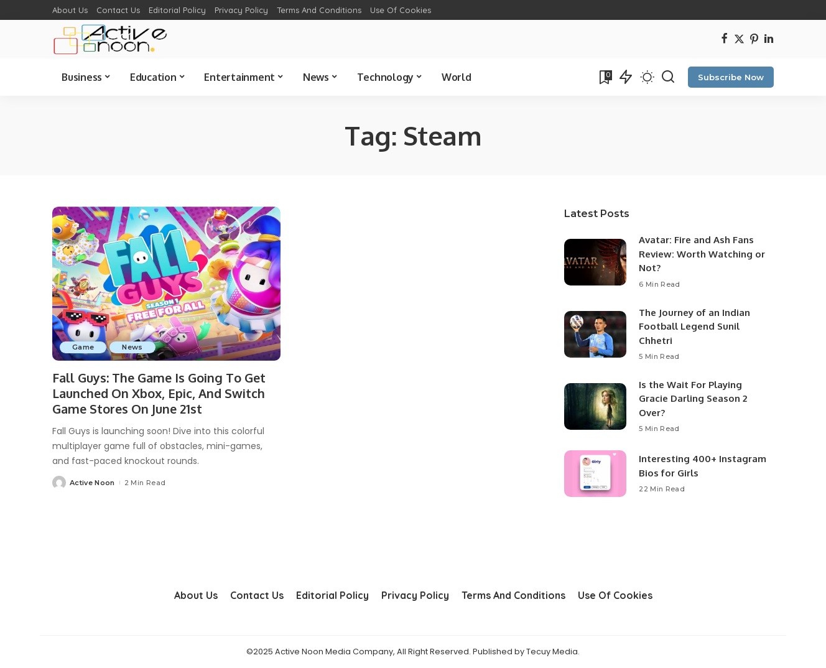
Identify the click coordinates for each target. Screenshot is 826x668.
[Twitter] (739, 39)
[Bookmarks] (604, 77)
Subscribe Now (731, 77)
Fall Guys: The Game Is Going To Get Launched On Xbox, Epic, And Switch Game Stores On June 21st (160, 393)
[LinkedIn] (769, 39)
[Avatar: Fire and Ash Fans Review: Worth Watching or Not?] (595, 262)
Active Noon (92, 482)
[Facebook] (724, 39)
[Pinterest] (754, 39)
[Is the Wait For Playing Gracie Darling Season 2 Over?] (595, 406)
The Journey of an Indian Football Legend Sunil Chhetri (694, 326)
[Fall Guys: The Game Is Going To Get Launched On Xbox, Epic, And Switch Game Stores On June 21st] (166, 283)
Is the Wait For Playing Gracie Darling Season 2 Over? (693, 399)
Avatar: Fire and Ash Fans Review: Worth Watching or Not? (702, 254)
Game (83, 347)
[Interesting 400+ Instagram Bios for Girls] (595, 473)
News (132, 347)
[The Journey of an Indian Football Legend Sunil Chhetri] (595, 334)
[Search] (668, 77)
